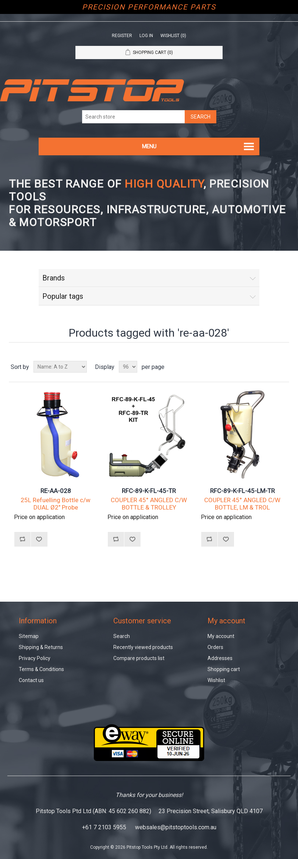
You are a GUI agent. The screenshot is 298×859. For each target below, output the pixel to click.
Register (122, 35)
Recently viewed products (143, 647)
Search (121, 636)
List (283, 367)
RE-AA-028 (55, 490)
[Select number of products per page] (128, 367)
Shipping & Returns (41, 647)
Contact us (31, 680)
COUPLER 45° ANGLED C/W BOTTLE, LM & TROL (242, 503)
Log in (146, 35)
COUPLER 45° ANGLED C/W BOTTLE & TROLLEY (149, 503)
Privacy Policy (34, 658)
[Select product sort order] (60, 367)
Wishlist (216, 680)
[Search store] (133, 116)
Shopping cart (223, 669)
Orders (215, 647)
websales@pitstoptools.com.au (175, 827)
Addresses (220, 658)
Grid (269, 367)
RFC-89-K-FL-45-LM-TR (242, 490)
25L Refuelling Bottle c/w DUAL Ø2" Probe (56, 503)
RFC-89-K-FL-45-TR (149, 490)
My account (220, 636)
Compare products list (138, 658)
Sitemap (29, 636)
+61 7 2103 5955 (104, 827)
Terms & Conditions (41, 669)
